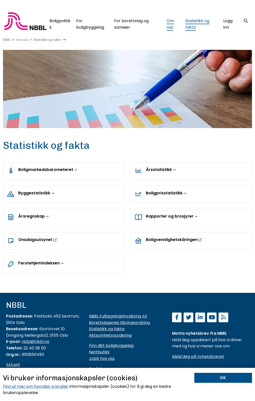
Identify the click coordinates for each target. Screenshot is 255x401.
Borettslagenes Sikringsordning (119, 322)
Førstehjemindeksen (39, 263)
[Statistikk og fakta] (202, 23)
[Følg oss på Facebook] (177, 318)
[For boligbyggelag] (92, 23)
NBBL (6, 40)
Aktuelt (13, 365)
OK (223, 378)
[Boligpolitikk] (60, 23)
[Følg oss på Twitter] (188, 318)
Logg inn (228, 24)
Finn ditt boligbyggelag (111, 345)
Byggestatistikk (34, 193)
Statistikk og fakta (47, 40)
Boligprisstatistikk (164, 193)
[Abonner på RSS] (223, 318)
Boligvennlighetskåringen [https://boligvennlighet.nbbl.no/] (172, 239)
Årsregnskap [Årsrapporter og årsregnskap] (31, 216)
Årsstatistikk (159, 169)
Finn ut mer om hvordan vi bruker (35, 386)
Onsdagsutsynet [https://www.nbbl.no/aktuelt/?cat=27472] (35, 239)
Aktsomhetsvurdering (110, 335)
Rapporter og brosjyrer (170, 216)
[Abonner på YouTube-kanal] (212, 318)
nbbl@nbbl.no (35, 341)
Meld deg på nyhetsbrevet (198, 356)
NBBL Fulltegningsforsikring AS (118, 316)
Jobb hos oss (102, 358)
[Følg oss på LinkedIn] (200, 318)
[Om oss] (173, 23)
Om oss (22, 40)
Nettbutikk (99, 352)
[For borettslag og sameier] (137, 23)
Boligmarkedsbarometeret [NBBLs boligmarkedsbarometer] (45, 169)
